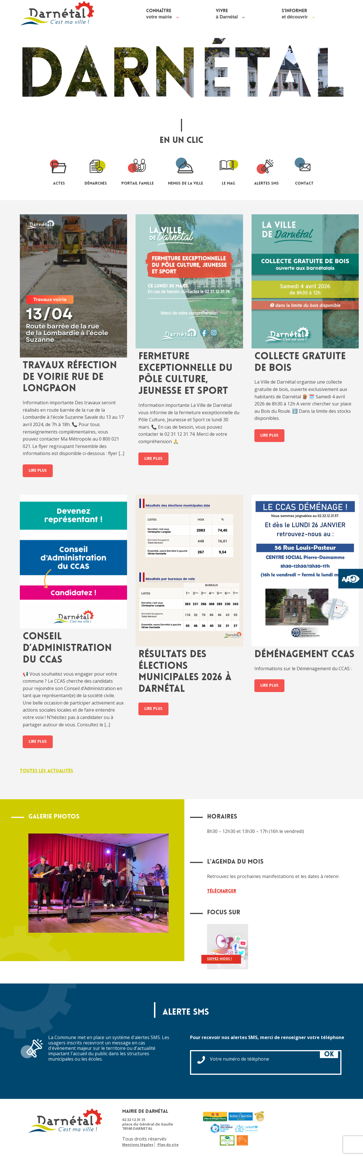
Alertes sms (266, 171)
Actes (59, 171)
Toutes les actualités (46, 771)
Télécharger (221, 891)
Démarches (96, 171)
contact (304, 171)
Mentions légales (137, 1145)
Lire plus (38, 471)
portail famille (137, 171)
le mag (228, 171)
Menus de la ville (185, 171)
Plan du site (168, 1145)
